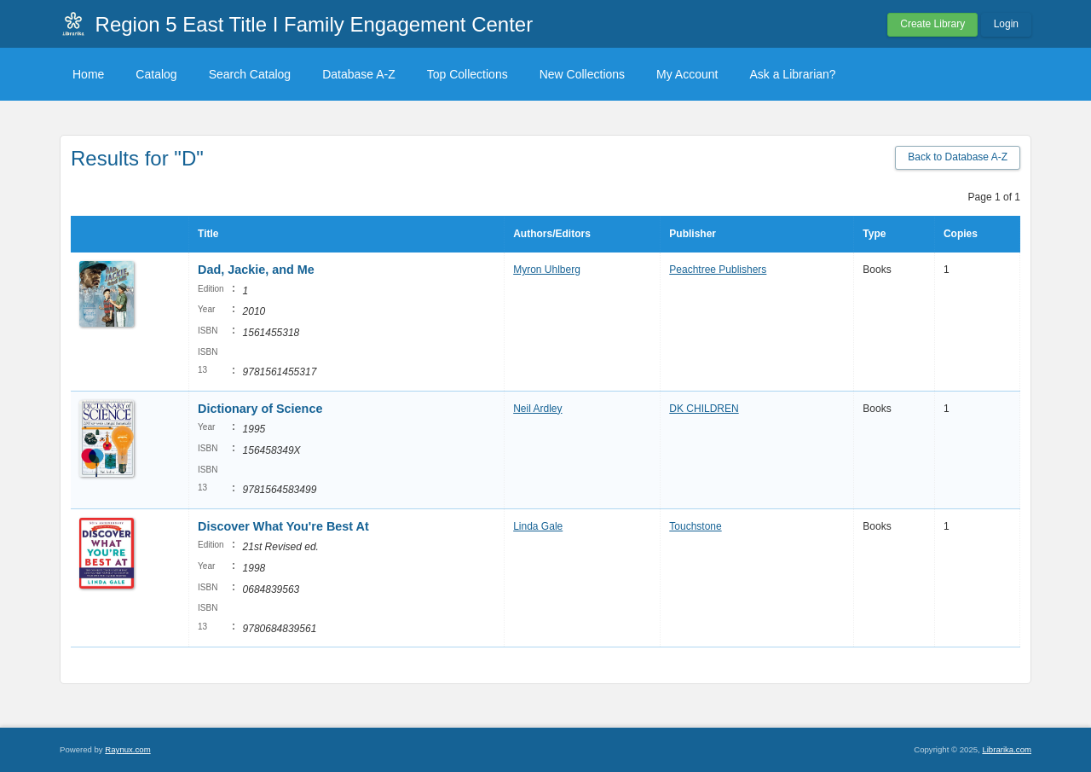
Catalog (156, 74)
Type (874, 234)
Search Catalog (250, 74)
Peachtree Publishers (717, 270)
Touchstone (695, 526)
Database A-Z (358, 74)
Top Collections (467, 74)
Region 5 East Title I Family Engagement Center (314, 24)
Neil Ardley (537, 409)
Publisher (692, 234)
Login (1006, 24)
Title (208, 234)
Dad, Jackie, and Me (256, 269)
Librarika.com (1006, 749)
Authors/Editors (552, 234)
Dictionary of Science (260, 408)
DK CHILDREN (703, 409)
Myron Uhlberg (546, 270)
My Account (687, 74)
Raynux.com (127, 749)
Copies (961, 234)
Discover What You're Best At (283, 526)
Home (88, 74)
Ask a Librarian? (792, 74)
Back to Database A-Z (957, 157)
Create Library (932, 24)
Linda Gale (538, 526)
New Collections (582, 74)
